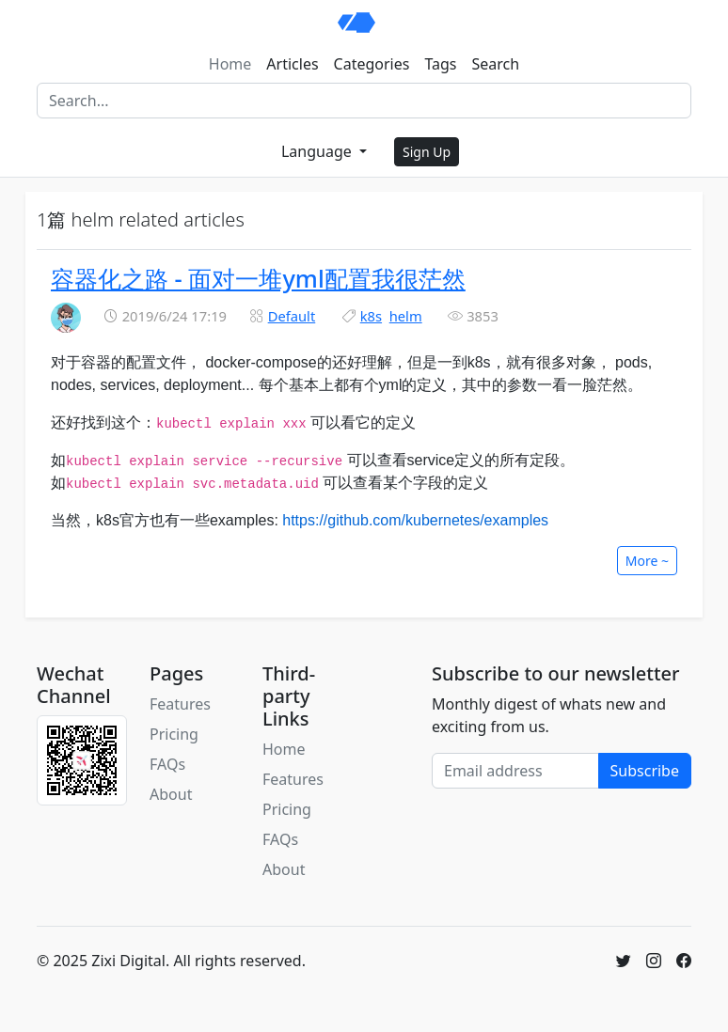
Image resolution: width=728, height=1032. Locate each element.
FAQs (167, 764)
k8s (371, 315)
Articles (292, 64)
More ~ (647, 561)
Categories (372, 64)
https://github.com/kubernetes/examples (415, 520)
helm (405, 315)
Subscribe (644, 770)
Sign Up (427, 152)
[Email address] (515, 771)
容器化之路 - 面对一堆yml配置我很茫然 (258, 278)
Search (496, 64)
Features (180, 704)
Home (230, 64)
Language (318, 151)
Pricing (174, 734)
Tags (440, 64)
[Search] (364, 100)
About (171, 794)
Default (292, 315)
